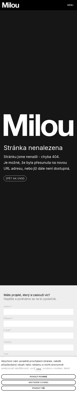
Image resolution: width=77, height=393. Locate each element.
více (38, 368)
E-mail (7, 330)
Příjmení (8, 318)
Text (6, 354)
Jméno (8, 306)
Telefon (7, 342)
